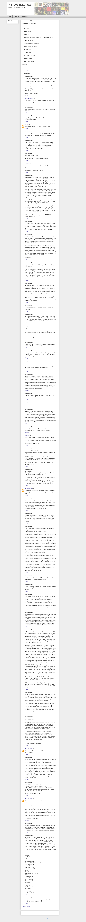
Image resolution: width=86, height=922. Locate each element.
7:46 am (26, 581)
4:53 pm (26, 150)
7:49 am (26, 591)
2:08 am (26, 495)
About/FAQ (16, 16)
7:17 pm (26, 795)
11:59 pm (27, 820)
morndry (27, 163)
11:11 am (27, 104)
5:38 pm (26, 231)
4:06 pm (26, 128)
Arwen (26, 124)
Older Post (55, 913)
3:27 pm (26, 745)
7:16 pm (26, 689)
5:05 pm (26, 172)
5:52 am (26, 894)
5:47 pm (26, 259)
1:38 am (26, 466)
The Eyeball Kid (19, 4)
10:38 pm (27, 390)
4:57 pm (26, 626)
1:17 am (26, 832)
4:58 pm (26, 160)
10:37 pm (27, 371)
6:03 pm (26, 280)
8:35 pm (26, 754)
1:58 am (26, 485)
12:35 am (27, 432)
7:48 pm (26, 802)
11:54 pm (27, 398)
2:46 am (26, 510)
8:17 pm (26, 339)
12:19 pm (27, 779)
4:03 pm (26, 121)
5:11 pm (26, 218)
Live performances (29, 69)
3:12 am (26, 523)
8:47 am (26, 95)
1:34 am (26, 445)
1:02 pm (26, 112)
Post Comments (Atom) (42, 918)
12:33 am (27, 423)
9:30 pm (26, 347)
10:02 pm (27, 357)
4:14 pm (26, 137)
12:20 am (27, 406)
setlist (51, 317)
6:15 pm (26, 302)
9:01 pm (26, 713)
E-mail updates (25, 16)
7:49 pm (26, 322)
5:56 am (26, 903)
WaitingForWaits (29, 98)
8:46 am (26, 609)
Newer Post (25, 913)
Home (10, 16)
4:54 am (26, 572)
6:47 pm (26, 311)
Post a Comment (26, 906)
